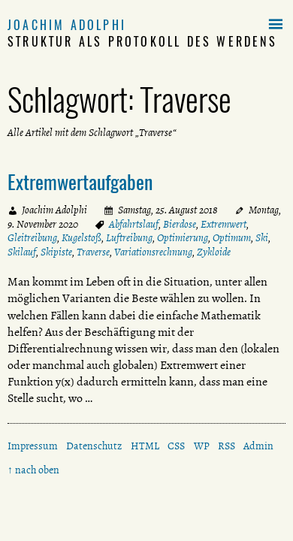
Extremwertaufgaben (80, 181)
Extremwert (223, 224)
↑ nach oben (33, 470)
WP (202, 446)
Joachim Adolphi (67, 25)
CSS (176, 446)
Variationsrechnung (153, 252)
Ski (261, 238)
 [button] (275, 25)
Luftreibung (129, 238)
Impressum (33, 446)
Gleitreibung (32, 238)
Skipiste (56, 252)
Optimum (232, 238)
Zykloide (214, 252)
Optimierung (182, 238)
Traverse (93, 252)
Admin (258, 446)
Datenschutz (94, 446)
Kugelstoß (81, 238)
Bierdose (179, 224)
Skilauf (22, 252)
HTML (145, 446)
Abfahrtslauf (134, 224)
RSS (226, 446)
